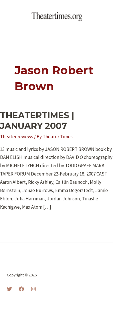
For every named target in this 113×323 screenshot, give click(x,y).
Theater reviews (16, 136)
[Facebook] (21, 289)
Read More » (17, 222)
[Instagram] (33, 289)
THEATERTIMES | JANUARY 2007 (37, 120)
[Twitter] (9, 289)
